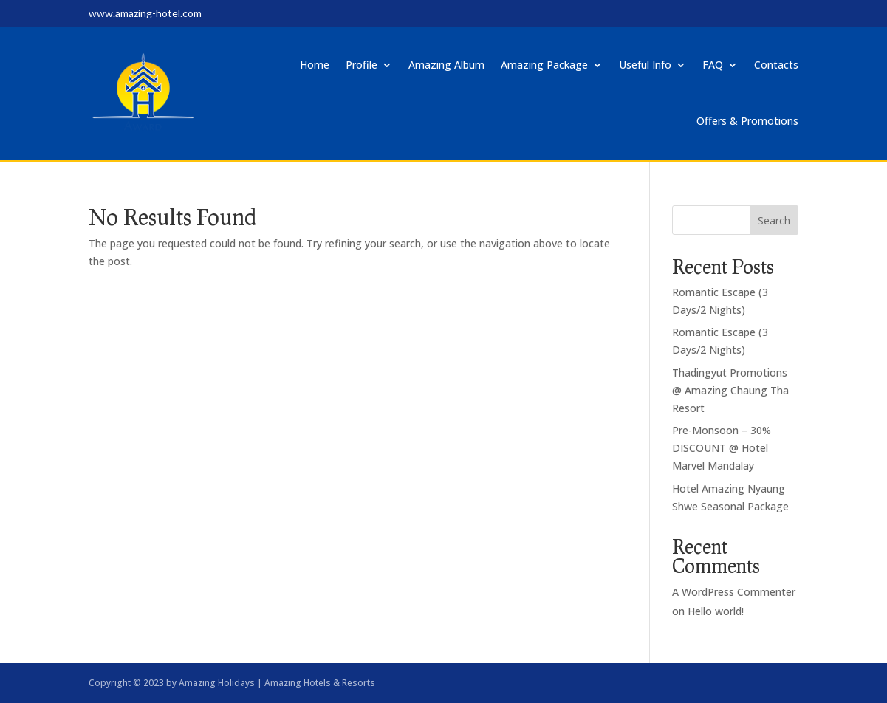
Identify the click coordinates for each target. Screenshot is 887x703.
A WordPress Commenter (733, 592)
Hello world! (716, 611)
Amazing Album (446, 65)
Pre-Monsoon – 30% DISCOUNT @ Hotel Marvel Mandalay (721, 448)
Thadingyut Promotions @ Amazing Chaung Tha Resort (730, 390)
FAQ (712, 65)
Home (314, 65)
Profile (361, 65)
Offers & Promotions (747, 121)
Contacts (776, 65)
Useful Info (645, 65)
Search (774, 220)
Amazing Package (544, 65)
